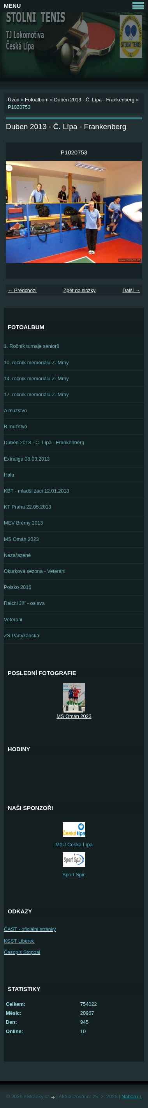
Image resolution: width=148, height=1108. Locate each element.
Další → (131, 290)
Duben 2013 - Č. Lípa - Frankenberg (94, 100)
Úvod (13, 100)
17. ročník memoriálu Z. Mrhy (36, 394)
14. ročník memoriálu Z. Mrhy (36, 378)
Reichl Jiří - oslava (24, 603)
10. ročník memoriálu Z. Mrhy (36, 362)
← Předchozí (22, 290)
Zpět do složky (79, 290)
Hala (9, 475)
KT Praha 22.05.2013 (27, 507)
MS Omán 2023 (21, 539)
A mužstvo (15, 410)
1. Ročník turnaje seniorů (31, 346)
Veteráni (13, 619)
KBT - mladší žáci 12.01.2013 (36, 491)
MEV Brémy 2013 (23, 523)
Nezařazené (17, 555)
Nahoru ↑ (132, 1096)
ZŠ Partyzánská (21, 635)
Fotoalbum (36, 100)
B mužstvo (15, 426)
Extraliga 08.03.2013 (26, 459)
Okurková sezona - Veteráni (34, 571)
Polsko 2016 (17, 587)
